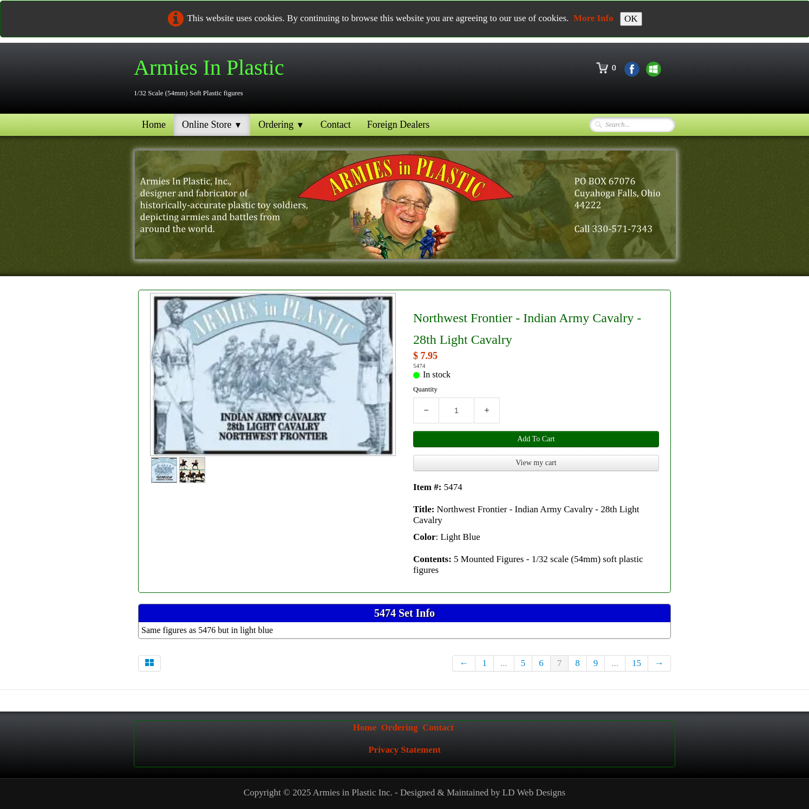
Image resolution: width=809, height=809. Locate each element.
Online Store (212, 124)
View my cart (536, 463)
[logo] (213, 77)
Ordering (281, 124)
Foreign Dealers (398, 124)
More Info (593, 18)
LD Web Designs (534, 792)
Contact (336, 124)
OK (631, 19)
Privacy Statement (404, 750)
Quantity (425, 389)
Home (154, 124)
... (503, 663)
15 (636, 663)
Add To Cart (536, 439)
